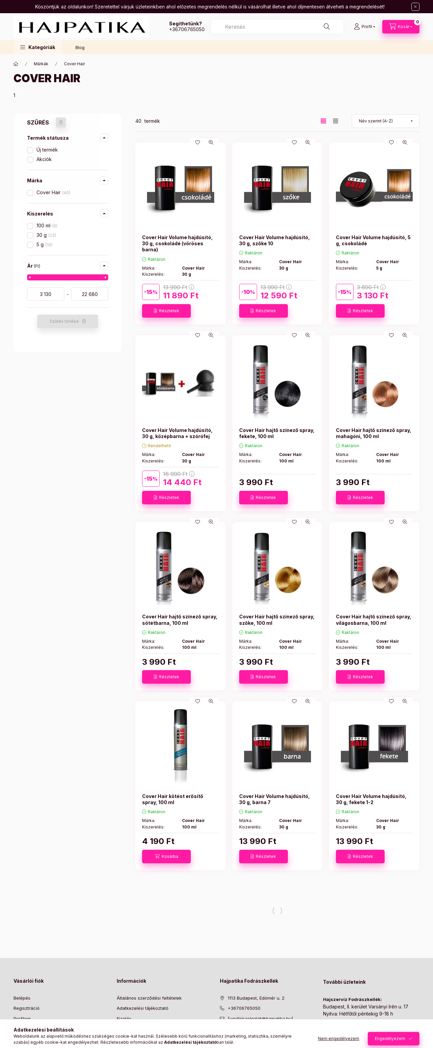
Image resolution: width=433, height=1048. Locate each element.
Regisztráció (27, 1008)
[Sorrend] (385, 121)
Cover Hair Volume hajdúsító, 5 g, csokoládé (373, 240)
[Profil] (364, 26)
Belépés (22, 998)
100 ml (47, 225)
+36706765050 (187, 29)
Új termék (47, 150)
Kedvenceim (26, 1039)
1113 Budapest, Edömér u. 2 (256, 998)
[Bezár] (415, 7)
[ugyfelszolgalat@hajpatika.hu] (260, 1018)
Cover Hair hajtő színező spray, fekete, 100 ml (277, 433)
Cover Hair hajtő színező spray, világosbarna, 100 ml (373, 619)
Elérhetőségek (132, 1039)
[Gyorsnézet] (211, 142)
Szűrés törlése (64, 321)
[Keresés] (327, 26)
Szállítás (125, 1028)
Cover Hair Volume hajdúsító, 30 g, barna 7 (274, 799)
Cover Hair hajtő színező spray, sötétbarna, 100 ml (180, 619)
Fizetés (124, 1018)
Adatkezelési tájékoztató (142, 1008)
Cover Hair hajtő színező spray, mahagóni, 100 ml (373, 433)
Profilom (22, 1018)
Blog (80, 47)
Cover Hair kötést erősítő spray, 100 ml (172, 799)
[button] (38, 47)
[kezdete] (45, 294)
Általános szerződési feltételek (149, 998)
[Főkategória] (16, 64)
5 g (44, 244)
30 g (46, 235)
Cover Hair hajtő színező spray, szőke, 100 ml (277, 619)
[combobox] (277, 26)
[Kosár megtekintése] (400, 26)
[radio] (335, 120)
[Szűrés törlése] (61, 122)
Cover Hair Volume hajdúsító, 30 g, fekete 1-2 (371, 799)
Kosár (19, 1028)
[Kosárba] (166, 856)
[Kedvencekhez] (197, 142)
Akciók (44, 159)
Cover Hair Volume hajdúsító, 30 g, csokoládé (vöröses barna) (177, 243)
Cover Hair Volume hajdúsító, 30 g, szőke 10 (274, 240)
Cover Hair (53, 192)
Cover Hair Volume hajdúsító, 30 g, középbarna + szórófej (177, 433)
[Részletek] (166, 311)
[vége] (89, 294)
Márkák (41, 63)
